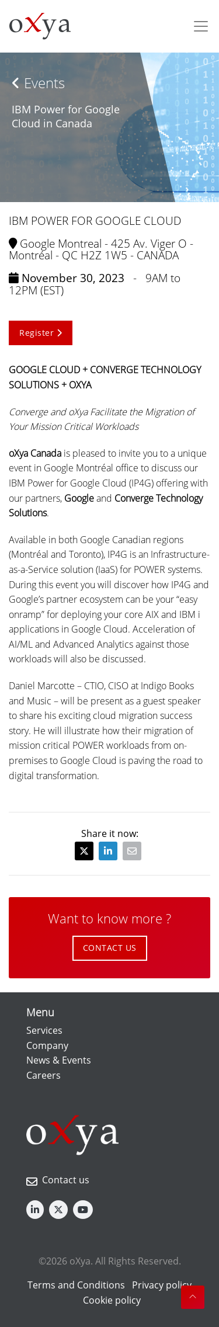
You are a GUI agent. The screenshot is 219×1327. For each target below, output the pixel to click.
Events (38, 82)
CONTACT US (110, 947)
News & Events (58, 1060)
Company (47, 1045)
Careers (43, 1075)
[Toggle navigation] (201, 26)
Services (44, 1030)
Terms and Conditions (76, 1285)
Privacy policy (162, 1285)
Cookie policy (112, 1300)
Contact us (65, 1179)
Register (40, 332)
